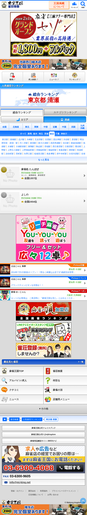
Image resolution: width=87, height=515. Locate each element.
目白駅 (66, 143)
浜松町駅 (10, 154)
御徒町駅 (52, 150)
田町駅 (19, 154)
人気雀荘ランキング (32, 419)
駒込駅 (39, 146)
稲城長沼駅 (39, 154)
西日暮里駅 (58, 146)
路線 (64, 120)
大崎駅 (30, 139)
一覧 (80, 362)
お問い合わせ (53, 495)
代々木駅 (24, 143)
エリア (22, 120)
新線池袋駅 (76, 143)
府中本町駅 (62, 154)
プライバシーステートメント (64, 491)
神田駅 (72, 150)
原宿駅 (75, 139)
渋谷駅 (66, 139)
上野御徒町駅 (28, 150)
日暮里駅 (69, 146)
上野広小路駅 (14, 150)
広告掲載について (35, 495)
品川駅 (21, 139)
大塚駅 (11, 146)
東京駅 (5, 139)
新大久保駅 (43, 143)
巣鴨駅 (31, 146)
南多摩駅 (51, 154)
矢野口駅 (28, 154)
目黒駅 (48, 139)
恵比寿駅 (57, 139)
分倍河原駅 (74, 154)
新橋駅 (13, 139)
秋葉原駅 (63, 150)
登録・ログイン (17, 491)
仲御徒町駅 (41, 150)
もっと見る (43, 159)
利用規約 (43, 491)
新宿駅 (33, 143)
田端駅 (48, 146)
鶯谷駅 (78, 146)
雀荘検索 (14, 419)
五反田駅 (39, 139)
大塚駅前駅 (21, 146)
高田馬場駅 (55, 143)
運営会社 (32, 491)
